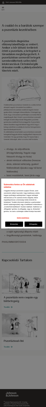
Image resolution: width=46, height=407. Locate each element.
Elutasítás (14, 224)
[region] (23, 203)
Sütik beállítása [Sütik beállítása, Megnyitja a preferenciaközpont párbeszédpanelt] (23, 218)
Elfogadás (33, 224)
